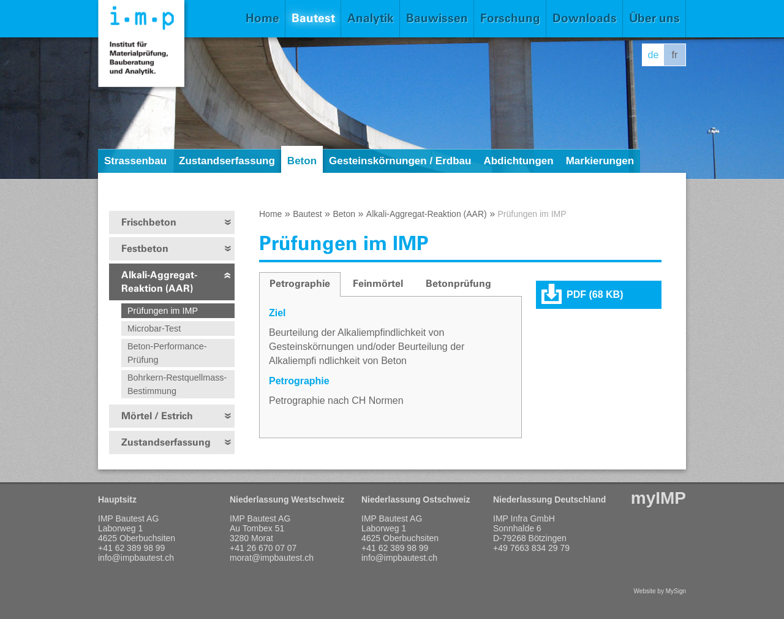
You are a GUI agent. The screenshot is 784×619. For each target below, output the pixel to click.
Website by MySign (660, 591)
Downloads (584, 18)
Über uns (654, 18)
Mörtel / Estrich (157, 416)
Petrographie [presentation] (300, 283)
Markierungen (600, 161)
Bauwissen (437, 18)
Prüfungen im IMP (162, 311)
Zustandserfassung (227, 161)
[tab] (300, 284)
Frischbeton (148, 222)
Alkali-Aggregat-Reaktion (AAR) (159, 281)
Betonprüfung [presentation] (458, 283)
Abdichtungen (518, 161)
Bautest (313, 18)
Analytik (370, 18)
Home (262, 18)
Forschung (510, 18)
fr (675, 55)
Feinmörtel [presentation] (378, 283)
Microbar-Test (154, 328)
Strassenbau (135, 161)
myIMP (658, 497)
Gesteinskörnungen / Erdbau (400, 161)
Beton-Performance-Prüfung (167, 353)
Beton (302, 161)
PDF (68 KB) (595, 294)
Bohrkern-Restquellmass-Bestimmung (177, 384)
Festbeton (144, 248)
